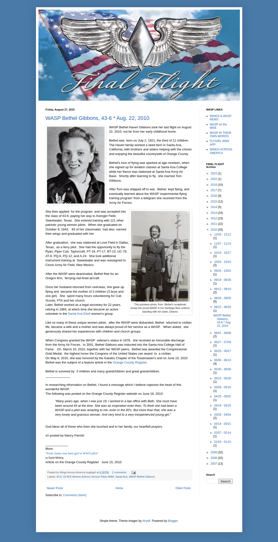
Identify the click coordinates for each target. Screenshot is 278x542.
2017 (214, 190)
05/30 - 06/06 (222, 369)
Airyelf (146, 521)
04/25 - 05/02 (222, 396)
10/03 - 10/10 (222, 262)
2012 (214, 218)
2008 (214, 458)
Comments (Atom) (74, 495)
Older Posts (183, 488)
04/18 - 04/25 (222, 405)
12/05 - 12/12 (222, 234)
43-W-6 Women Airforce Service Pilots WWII (88, 476)
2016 (214, 195)
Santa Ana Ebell (79, 313)
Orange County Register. (131, 362)
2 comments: (120, 472)
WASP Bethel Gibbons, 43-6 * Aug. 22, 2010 (97, 118)
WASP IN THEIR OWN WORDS (220, 134)
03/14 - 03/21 (222, 423)
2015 (214, 201)
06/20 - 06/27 (222, 351)
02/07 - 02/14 (222, 432)
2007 (214, 463)
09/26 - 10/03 (222, 270)
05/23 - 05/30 (222, 378)
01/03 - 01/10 (222, 441)
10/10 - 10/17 (222, 252)
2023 (214, 173)
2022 (214, 179)
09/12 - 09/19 (222, 289)
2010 (214, 229)
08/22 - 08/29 (222, 307)
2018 (214, 184)
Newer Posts (55, 488)
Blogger (173, 521)
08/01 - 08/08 (222, 333)
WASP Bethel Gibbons (142, 476)
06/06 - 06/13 (222, 360)
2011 (214, 224)
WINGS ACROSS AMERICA (221, 151)
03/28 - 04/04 (222, 414)
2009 (214, 452)
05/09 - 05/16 (222, 387)
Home (119, 488)
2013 (214, 213)
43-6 (59, 476)
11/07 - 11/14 (222, 243)
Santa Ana (122, 476)
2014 (214, 207)
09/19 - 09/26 (222, 280)
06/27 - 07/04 (222, 342)
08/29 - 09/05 (222, 298)
